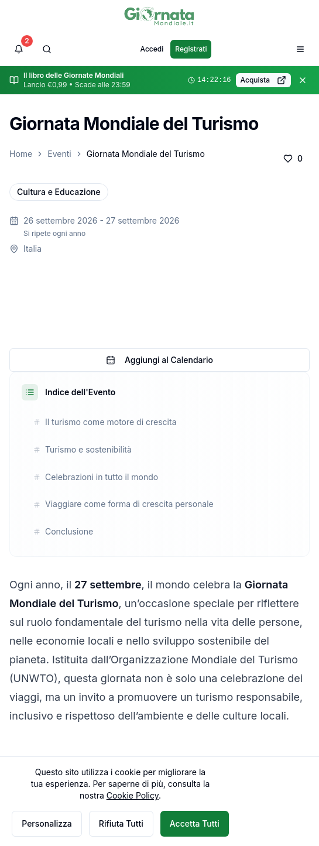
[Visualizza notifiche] (18, 49)
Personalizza (47, 823)
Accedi (152, 48)
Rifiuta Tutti (121, 823)
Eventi (59, 154)
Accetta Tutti (194, 823)
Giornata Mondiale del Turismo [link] (146, 154)
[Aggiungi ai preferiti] (293, 158)
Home (20, 154)
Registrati (191, 48)
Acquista (263, 80)
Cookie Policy (133, 795)
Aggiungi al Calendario (159, 360)
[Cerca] (47, 49)
